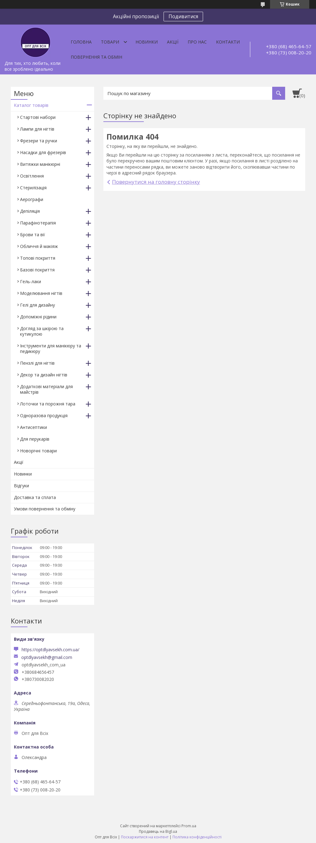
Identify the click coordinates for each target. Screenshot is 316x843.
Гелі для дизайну (37, 305)
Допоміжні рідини (38, 317)
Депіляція (30, 211)
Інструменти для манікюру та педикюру (50, 348)
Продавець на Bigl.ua (158, 831)
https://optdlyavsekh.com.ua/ (50, 649)
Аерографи (31, 199)
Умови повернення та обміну (44, 509)
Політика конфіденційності (197, 837)
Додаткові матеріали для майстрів (46, 389)
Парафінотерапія (38, 223)
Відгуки (21, 486)
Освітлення (32, 176)
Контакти (228, 42)
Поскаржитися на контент (144, 837)
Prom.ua (188, 825)
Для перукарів (34, 439)
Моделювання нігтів (41, 293)
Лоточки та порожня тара (47, 404)
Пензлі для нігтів (37, 363)
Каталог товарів (31, 105)
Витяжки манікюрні (40, 164)
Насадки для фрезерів (43, 152)
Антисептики (33, 427)
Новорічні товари (38, 451)
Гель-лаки (30, 281)
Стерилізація (33, 188)
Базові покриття (37, 270)
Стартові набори (38, 117)
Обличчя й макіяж (39, 246)
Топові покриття (37, 258)
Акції (172, 42)
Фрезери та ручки (38, 141)
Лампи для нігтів (37, 129)
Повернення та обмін (96, 57)
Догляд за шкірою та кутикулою (42, 331)
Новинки (146, 42)
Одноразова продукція (44, 415)
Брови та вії (32, 234)
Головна (81, 42)
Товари (110, 42)
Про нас (197, 42)
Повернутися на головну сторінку (156, 181)
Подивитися (183, 16)
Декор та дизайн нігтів (43, 375)
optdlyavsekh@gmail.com (46, 657)
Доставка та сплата (35, 497)
